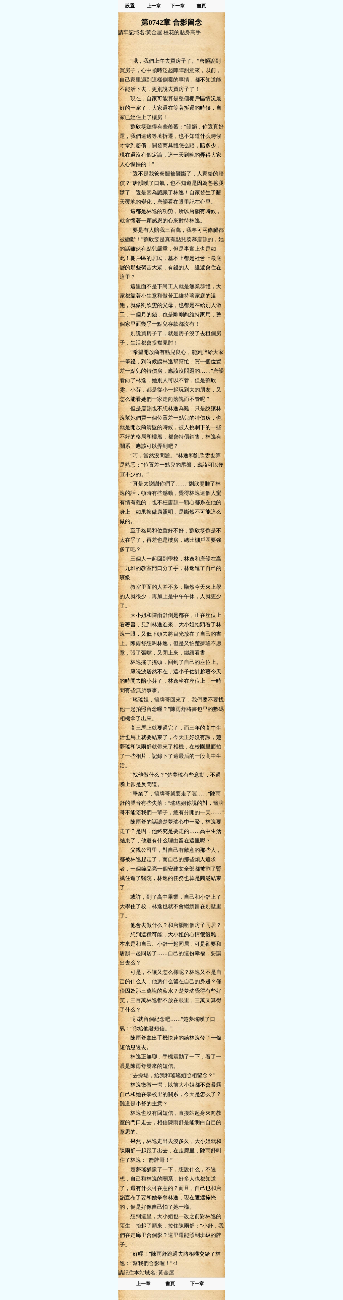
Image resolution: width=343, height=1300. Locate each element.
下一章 (177, 5)
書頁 (201, 5)
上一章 (154, 5)
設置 (130, 5)
